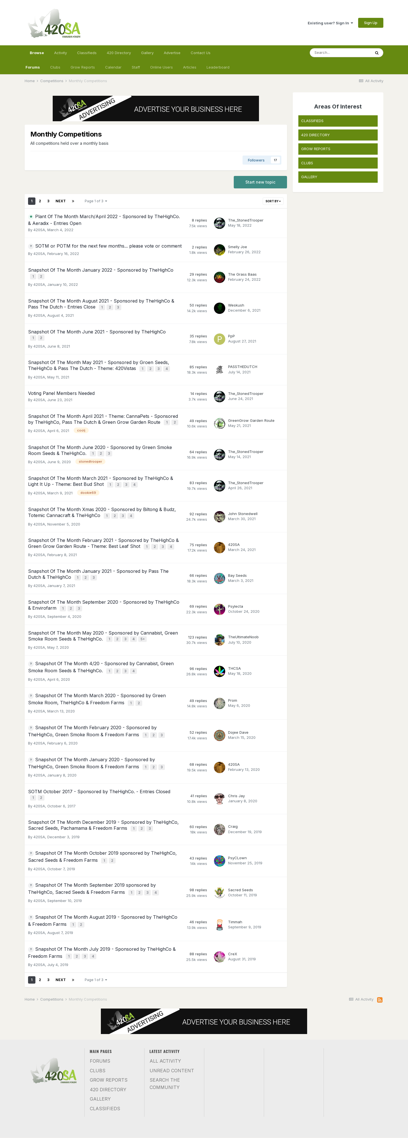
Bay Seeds (237, 558)
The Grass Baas (242, 273)
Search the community (165, 1044)
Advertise (172, 52)
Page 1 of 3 (96, 201)
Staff (136, 67)
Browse (37, 55)
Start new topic (260, 182)
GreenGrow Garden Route (251, 412)
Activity (60, 52)
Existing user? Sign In (330, 23)
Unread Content (172, 1031)
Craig (233, 795)
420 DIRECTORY (315, 135)
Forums (33, 67)
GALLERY (309, 177)
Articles (189, 67)
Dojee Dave (238, 706)
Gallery (147, 52)
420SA (39, 229)
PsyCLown (237, 824)
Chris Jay (236, 766)
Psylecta (235, 587)
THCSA (234, 646)
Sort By (273, 201)
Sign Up (370, 22)
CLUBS (307, 163)
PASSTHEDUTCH (242, 360)
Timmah (235, 885)
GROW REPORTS (315, 148)
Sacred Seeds (240, 855)
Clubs (55, 67)
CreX (232, 915)
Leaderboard (218, 67)
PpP (231, 331)
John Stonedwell (243, 500)
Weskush (236, 302)
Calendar (113, 67)
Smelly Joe (237, 246)
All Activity (165, 1021)
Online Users (161, 67)
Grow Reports (83, 67)
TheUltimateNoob (243, 616)
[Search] (340, 52)
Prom (232, 676)
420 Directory (119, 52)
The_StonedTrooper (246, 220)
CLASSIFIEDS (312, 120)
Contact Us (201, 52)
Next (61, 201)
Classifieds (87, 52)
